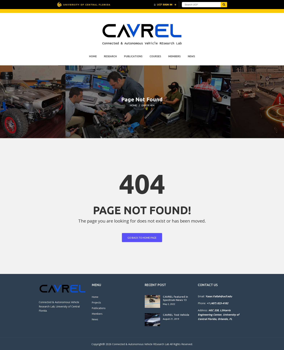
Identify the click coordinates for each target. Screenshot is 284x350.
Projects (96, 302)
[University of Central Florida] (83, 4)
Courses (155, 56)
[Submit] (224, 4)
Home (93, 56)
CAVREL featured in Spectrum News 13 (175, 298)
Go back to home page (142, 237)
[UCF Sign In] (165, 5)
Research (110, 56)
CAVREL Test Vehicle (176, 314)
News (191, 56)
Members (174, 56)
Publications (133, 56)
